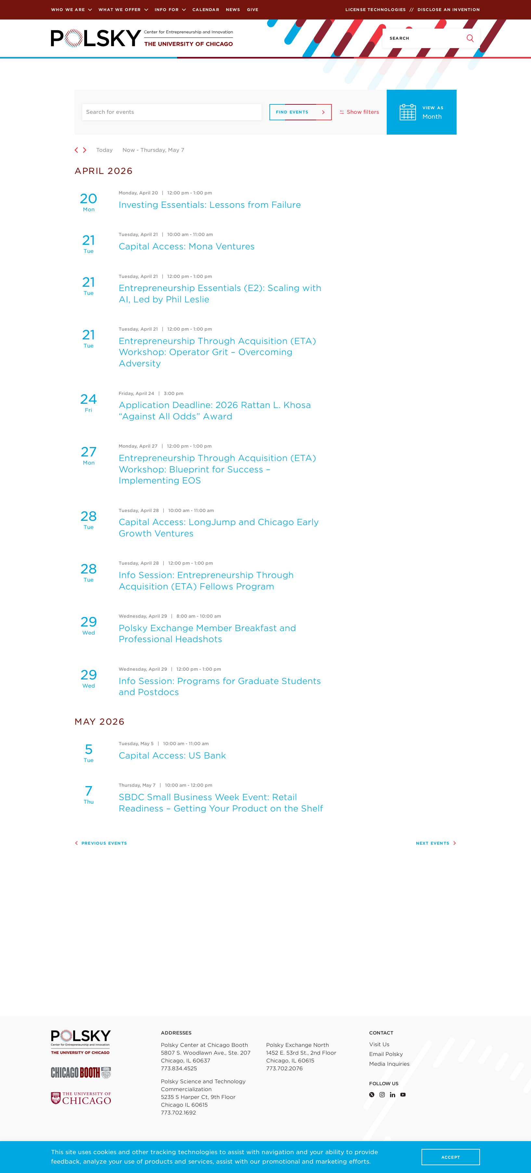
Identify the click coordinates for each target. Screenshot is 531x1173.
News (233, 9)
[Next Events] (84, 150)
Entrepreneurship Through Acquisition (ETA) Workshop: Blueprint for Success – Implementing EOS (217, 469)
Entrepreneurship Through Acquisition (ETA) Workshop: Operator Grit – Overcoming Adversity (217, 352)
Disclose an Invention (449, 9)
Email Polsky (386, 1054)
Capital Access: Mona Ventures (187, 246)
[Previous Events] (76, 150)
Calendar (205, 9)
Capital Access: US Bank (172, 755)
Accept (450, 1157)
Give (253, 9)
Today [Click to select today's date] (104, 150)
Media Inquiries (389, 1064)
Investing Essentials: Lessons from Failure (210, 205)
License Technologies (375, 9)
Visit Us (379, 1044)
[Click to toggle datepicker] (184, 150)
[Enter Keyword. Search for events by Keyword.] (172, 112)
